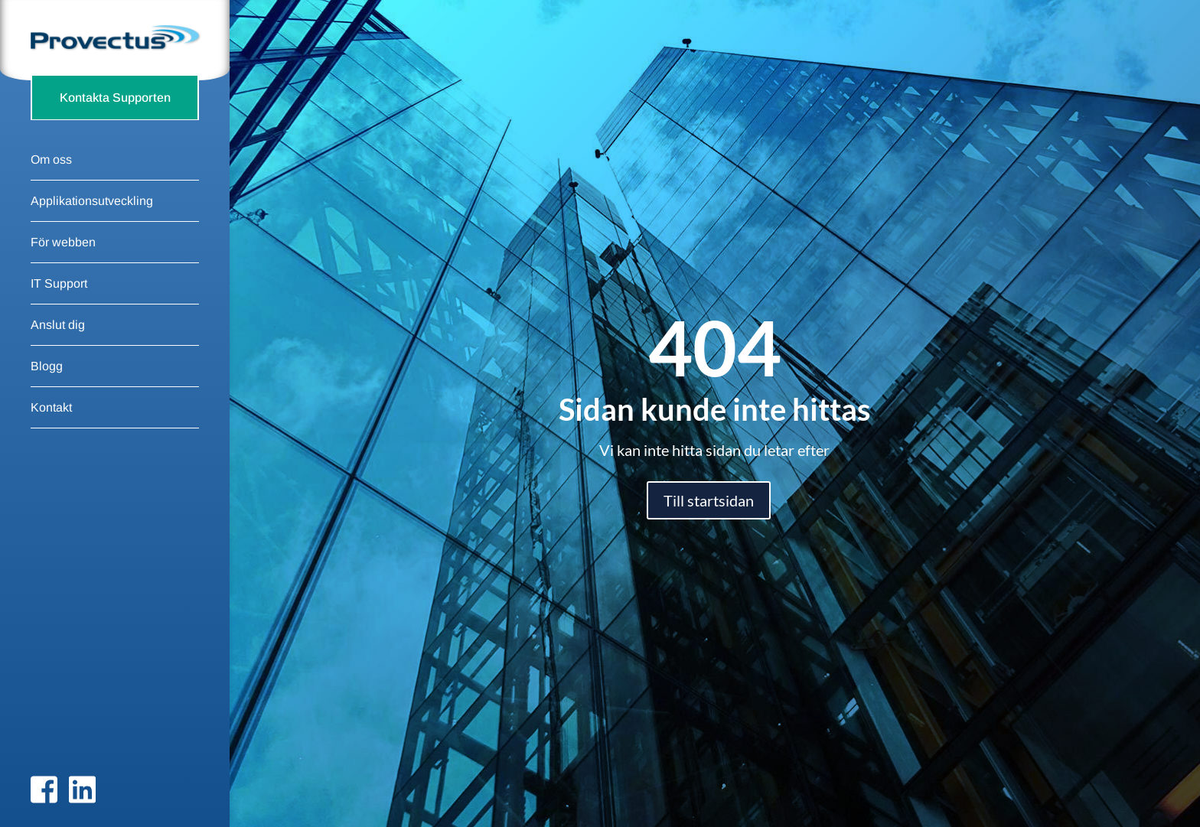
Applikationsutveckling (92, 223)
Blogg (47, 388)
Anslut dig (58, 347)
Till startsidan (709, 500)
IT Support (59, 305)
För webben (63, 264)
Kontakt (51, 429)
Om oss (51, 181)
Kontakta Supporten (115, 118)
